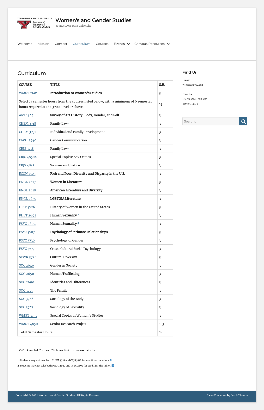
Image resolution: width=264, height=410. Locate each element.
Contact (61, 44)
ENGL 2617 (27, 182)
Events (119, 44)
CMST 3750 (27, 140)
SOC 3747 (26, 307)
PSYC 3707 (27, 232)
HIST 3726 (27, 207)
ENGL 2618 (27, 190)
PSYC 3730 (27, 240)
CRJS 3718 (26, 148)
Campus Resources (149, 44)
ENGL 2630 (27, 199)
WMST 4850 (28, 324)
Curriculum (81, 44)
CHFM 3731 (27, 132)
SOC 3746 (26, 299)
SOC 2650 (26, 274)
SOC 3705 (26, 290)
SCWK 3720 (27, 257)
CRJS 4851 (26, 165)
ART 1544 (26, 115)
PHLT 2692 (27, 215)
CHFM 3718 (27, 123)
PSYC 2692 (27, 224)
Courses (102, 44)
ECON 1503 (27, 173)
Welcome (24, 44)
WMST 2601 (28, 93)
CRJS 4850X (28, 157)
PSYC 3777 (26, 249)
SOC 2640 (26, 265)
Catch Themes (239, 395)
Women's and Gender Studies (93, 20)
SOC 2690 (26, 282)
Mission (43, 44)
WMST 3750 (28, 315)
